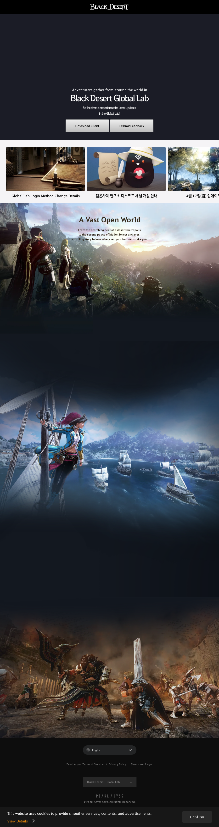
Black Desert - (103, 782)
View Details (17, 820)
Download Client (87, 126)
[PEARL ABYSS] (109, 796)
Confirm (197, 817)
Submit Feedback (131, 126)
